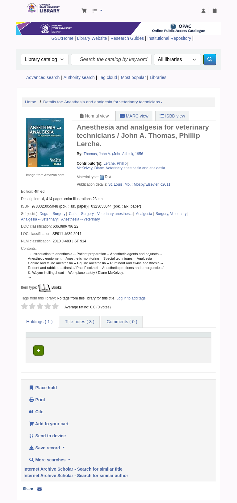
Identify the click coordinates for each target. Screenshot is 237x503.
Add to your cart (49, 421)
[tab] (79, 322)
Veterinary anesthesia (114, 214)
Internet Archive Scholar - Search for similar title (73, 467)
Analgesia (144, 214)
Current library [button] (79, 338)
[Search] (209, 59)
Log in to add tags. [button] (131, 298)
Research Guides (127, 38)
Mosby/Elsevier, (146, 184)
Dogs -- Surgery (52, 214)
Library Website (92, 38)
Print (37, 397)
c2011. (166, 184)
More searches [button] (48, 458)
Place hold (43, 385)
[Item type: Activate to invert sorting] (45, 338)
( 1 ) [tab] (39, 321)
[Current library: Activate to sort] (89, 338)
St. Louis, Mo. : (120, 184)
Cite (36, 409)
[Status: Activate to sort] (195, 338)
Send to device (47, 433)
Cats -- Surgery (81, 214)
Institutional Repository (170, 38)
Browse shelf (150, 349)
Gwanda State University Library (42, 8)
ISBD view (172, 115)
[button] (84, 11)
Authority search (79, 77)
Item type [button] (36, 338)
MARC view (134, 115)
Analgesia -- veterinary (39, 219)
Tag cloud (107, 77)
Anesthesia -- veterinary (80, 219)
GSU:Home (63, 38)
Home (30, 102)
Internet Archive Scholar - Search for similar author (75, 473)
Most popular (133, 77)
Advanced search (43, 77)
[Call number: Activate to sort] (147, 338)
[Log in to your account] (203, 11)
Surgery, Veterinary (171, 214)
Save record (45, 445)
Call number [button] (128, 338)
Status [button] (189, 338)
